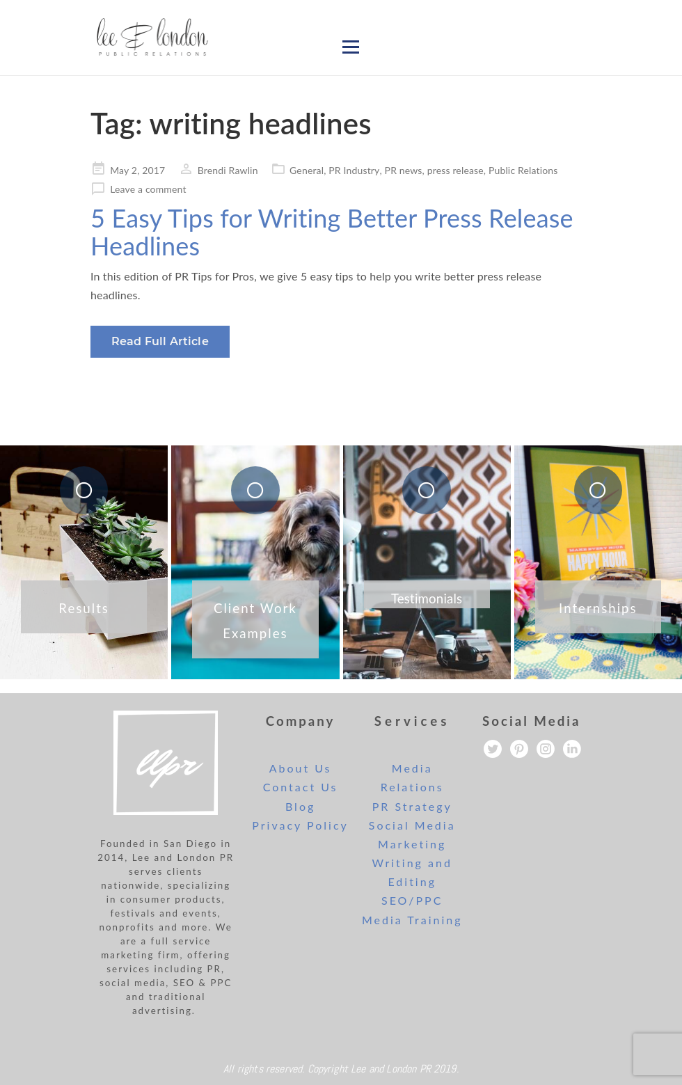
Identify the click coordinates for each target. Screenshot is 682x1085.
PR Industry (353, 170)
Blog (300, 806)
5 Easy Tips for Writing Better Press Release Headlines (331, 232)
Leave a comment (148, 189)
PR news (403, 170)
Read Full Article (160, 341)
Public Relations (523, 170)
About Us (300, 768)
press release (455, 170)
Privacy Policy (300, 825)
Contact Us (300, 786)
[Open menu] (350, 46)
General (307, 170)
